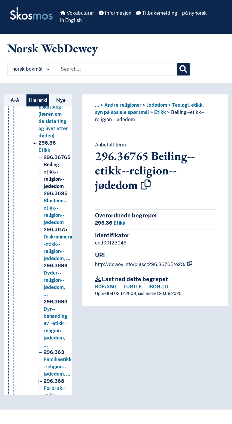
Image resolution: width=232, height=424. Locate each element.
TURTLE (132, 287)
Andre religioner (123, 105)
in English (71, 20)
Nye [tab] (61, 100)
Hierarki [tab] (38, 100)
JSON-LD (158, 287)
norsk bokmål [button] (31, 69)
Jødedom (157, 105)
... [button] (97, 105)
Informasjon (115, 13)
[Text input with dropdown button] (117, 69)
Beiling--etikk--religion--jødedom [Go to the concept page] (57, 178)
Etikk (160, 112)
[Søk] (183, 69)
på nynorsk (194, 13)
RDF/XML (106, 287)
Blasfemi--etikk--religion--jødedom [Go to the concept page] (56, 214)
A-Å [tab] (15, 100)
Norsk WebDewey (52, 48)
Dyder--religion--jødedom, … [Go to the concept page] (56, 286)
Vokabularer (77, 13)
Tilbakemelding (156, 13)
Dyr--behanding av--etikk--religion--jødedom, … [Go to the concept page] (56, 329)
